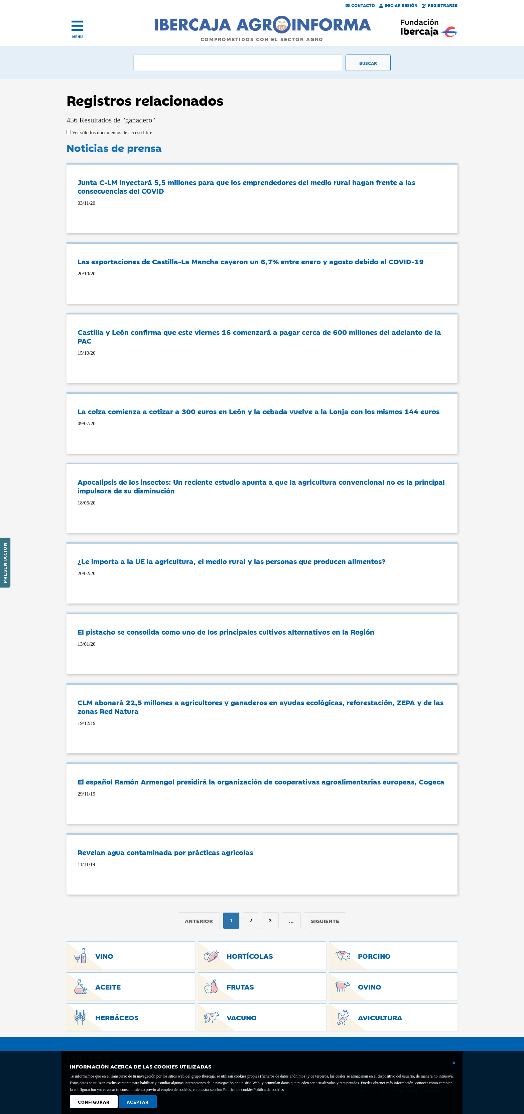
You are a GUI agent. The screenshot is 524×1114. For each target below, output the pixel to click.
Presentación (4, 562)
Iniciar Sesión (398, 5)
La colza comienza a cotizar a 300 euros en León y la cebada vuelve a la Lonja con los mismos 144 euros (258, 411)
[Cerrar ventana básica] (453, 1062)
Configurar (94, 1102)
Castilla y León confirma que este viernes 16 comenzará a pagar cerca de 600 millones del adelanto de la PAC (259, 336)
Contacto (360, 5)
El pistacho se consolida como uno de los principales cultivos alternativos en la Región (226, 632)
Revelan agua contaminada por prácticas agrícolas (165, 852)
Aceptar (138, 1102)
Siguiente (325, 920)
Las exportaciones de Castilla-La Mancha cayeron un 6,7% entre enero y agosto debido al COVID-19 (251, 261)
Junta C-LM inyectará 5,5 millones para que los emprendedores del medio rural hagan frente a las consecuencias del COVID (246, 186)
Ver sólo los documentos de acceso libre (111, 132)
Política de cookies (268, 1089)
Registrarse (440, 5)
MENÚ (77, 36)
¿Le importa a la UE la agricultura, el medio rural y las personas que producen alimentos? (232, 561)
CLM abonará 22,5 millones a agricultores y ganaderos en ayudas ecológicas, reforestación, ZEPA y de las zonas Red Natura (260, 706)
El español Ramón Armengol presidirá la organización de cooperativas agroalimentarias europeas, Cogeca (261, 781)
